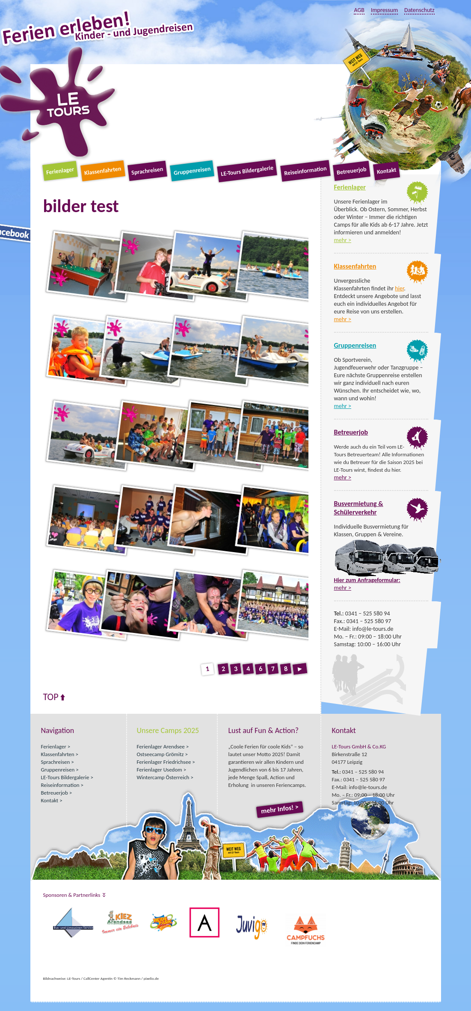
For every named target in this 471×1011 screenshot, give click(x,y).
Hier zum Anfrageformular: (367, 580)
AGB (359, 10)
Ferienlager (60, 171)
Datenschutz (419, 10)
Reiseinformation (305, 171)
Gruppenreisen (192, 171)
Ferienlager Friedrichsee (164, 762)
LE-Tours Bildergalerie (247, 171)
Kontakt (386, 170)
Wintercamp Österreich (163, 777)
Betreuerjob (352, 171)
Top (51, 697)
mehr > (343, 240)
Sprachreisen (147, 171)
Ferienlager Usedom (159, 769)
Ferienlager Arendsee (161, 746)
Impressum (384, 10)
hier (399, 288)
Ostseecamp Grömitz (160, 754)
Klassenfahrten (102, 171)
